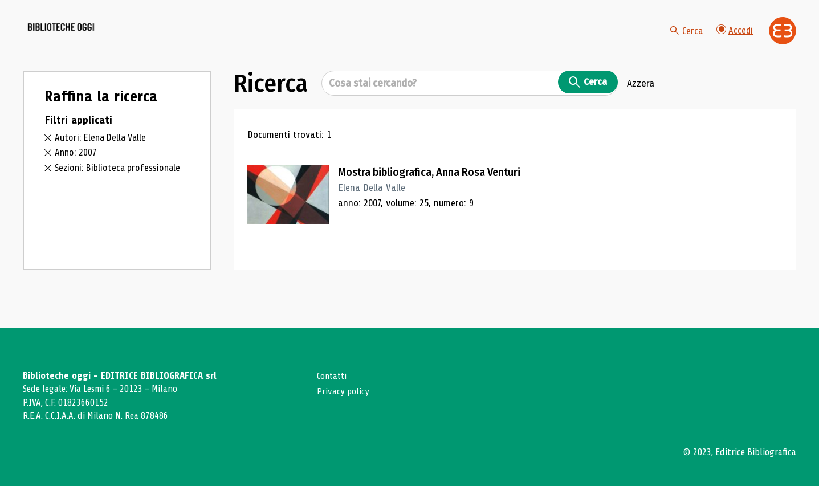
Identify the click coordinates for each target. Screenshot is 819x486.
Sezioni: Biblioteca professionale (120, 186)
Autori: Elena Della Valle (103, 156)
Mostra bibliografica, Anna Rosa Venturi (440, 190)
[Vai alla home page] (86, 40)
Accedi (734, 40)
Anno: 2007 (77, 171)
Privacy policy (344, 391)
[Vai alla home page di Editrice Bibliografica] (782, 40)
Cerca (685, 40)
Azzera (640, 102)
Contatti (333, 375)
